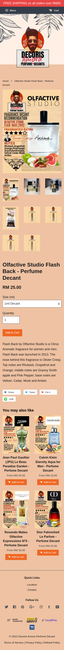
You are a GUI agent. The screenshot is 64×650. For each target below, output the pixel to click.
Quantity (8, 313)
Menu (10, 10)
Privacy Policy (34, 642)
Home (6, 81)
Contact (32, 589)
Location (32, 584)
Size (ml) (9, 297)
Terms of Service (13, 642)
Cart (54, 10)
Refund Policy (52, 642)
